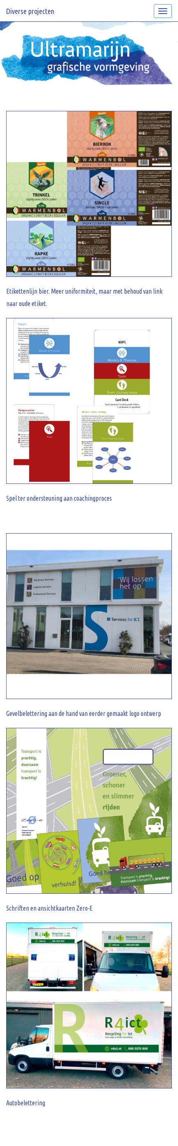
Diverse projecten (30, 11)
